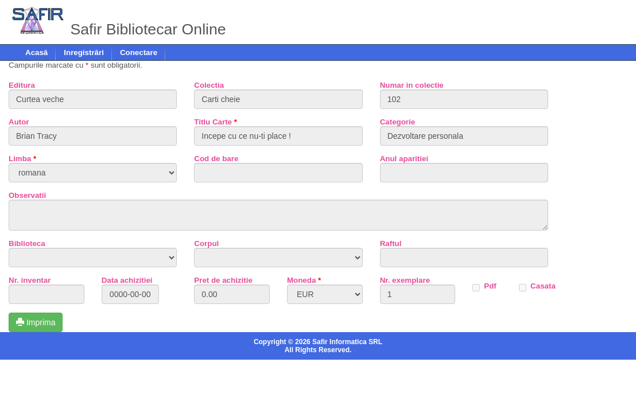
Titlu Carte (215, 122)
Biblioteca (27, 243)
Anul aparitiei (404, 158)
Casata (543, 286)
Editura (22, 85)
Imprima (35, 322)
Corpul (206, 243)
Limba (22, 158)
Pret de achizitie (223, 280)
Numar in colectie (412, 85)
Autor (19, 122)
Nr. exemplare (405, 280)
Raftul (391, 243)
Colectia (209, 85)
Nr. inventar (30, 280)
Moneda (304, 280)
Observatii (27, 195)
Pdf (490, 286)
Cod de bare (216, 158)
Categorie (397, 122)
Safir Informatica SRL (347, 342)
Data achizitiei (127, 280)
